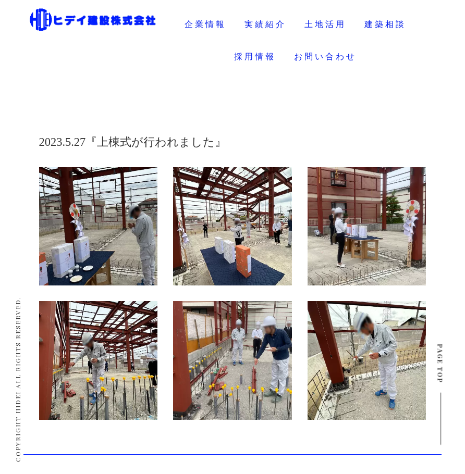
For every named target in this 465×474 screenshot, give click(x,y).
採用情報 (255, 56)
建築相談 (385, 24)
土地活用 (325, 24)
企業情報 (205, 24)
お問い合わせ (325, 56)
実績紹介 (265, 24)
